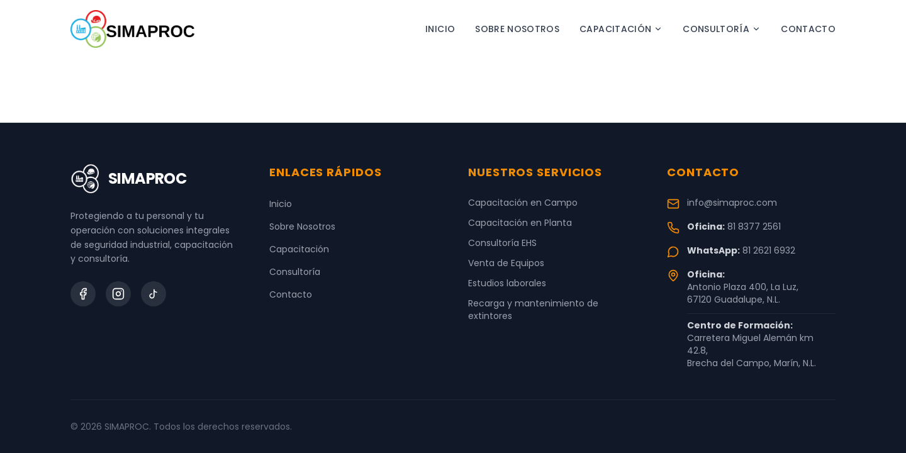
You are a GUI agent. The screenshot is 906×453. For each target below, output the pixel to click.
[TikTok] (153, 293)
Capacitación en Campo (523, 202)
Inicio (440, 29)
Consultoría (722, 29)
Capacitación (621, 29)
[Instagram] (118, 293)
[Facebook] (83, 293)
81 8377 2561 (754, 226)
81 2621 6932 (768, 250)
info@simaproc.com (732, 202)
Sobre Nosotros (517, 29)
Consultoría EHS (502, 243)
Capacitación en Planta (520, 222)
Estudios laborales (507, 283)
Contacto (808, 29)
